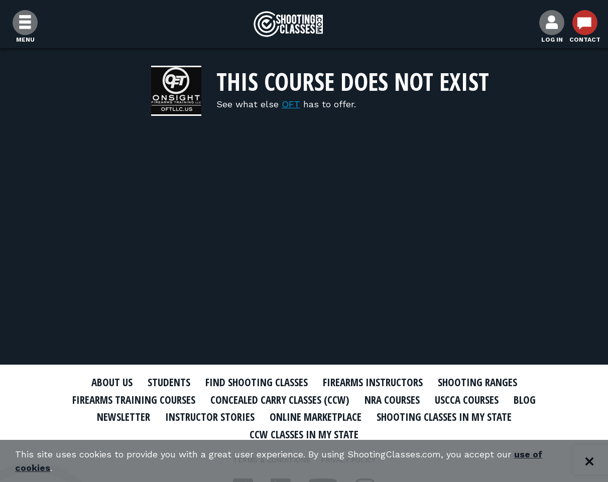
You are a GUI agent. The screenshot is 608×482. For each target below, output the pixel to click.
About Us (112, 382)
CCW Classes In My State (304, 434)
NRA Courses (392, 400)
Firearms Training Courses (133, 400)
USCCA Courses (467, 400)
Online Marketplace (315, 417)
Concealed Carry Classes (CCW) (279, 400)
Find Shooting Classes (256, 382)
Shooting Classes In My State (444, 417)
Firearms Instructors (373, 382)
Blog (525, 400)
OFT (291, 104)
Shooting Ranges (477, 382)
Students (169, 382)
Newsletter (123, 417)
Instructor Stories (210, 417)
